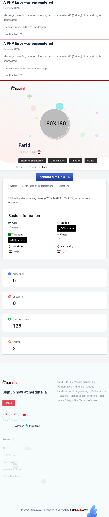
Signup (9, 404)
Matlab (90, 160)
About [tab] (13, 186)
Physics (76, 160)
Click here (66, 228)
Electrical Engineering (32, 160)
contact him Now (54, 177)
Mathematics (58, 160)
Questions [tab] (64, 186)
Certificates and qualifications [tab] (38, 186)
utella (79, 509)
